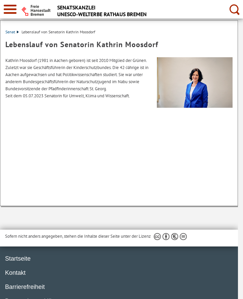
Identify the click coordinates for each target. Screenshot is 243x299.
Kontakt (15, 272)
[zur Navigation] (10, 9)
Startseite (18, 258)
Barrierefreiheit (25, 287)
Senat (12, 31)
